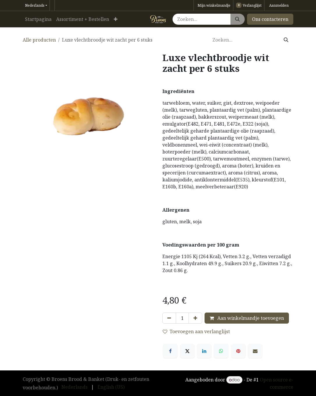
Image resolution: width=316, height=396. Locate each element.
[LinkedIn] (204, 351)
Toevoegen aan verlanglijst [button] (196, 331)
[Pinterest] (238, 351)
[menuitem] (38, 19)
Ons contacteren (270, 19)
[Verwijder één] (169, 318)
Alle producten (39, 40)
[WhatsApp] (221, 351)
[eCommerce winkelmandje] (213, 5)
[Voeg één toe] (195, 318)
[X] (187, 351)
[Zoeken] (237, 19)
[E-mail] (255, 351)
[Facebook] (170, 351)
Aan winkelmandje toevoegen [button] (247, 318)
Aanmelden (279, 5)
